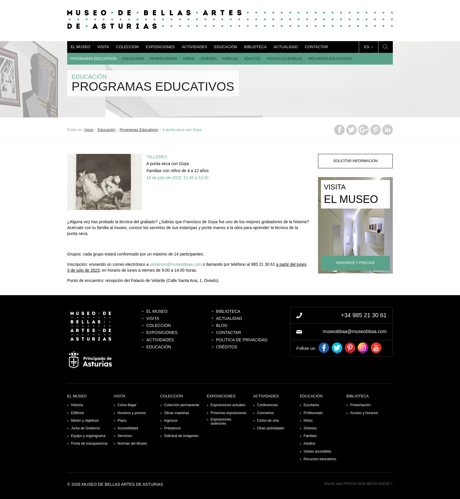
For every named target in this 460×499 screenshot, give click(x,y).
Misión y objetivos (85, 421)
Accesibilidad (128, 428)
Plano (122, 421)
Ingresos (170, 421)
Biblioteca (255, 47)
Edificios (77, 413)
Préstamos (172, 428)
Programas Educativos (93, 59)
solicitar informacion (355, 161)
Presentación (360, 405)
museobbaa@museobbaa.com (355, 331)
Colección (127, 47)
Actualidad (286, 47)
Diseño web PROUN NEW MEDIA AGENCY (358, 484)
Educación (225, 47)
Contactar (316, 47)
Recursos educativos (330, 59)
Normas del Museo (132, 443)
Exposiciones (160, 47)
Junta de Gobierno (85, 428)
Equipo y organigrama (88, 436)
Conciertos (265, 413)
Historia (77, 405)
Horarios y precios (132, 413)
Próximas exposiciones (229, 413)
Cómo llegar (127, 405)
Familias (230, 59)
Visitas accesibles (284, 59)
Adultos (252, 59)
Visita (103, 47)
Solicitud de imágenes (181, 436)
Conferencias (267, 405)
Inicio (88, 129)
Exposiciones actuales (228, 405)
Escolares (133, 59)
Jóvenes (208, 59)
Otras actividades (270, 428)
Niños (188, 59)
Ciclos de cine (268, 421)
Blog (222, 325)
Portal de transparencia (89, 443)
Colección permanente (181, 405)
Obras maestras (176, 413)
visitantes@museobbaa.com (176, 264)
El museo (80, 47)
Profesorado (163, 59)
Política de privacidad (242, 339)
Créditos (226, 347)
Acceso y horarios (364, 413)
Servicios (125, 436)
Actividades (194, 47)
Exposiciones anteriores (221, 421)
